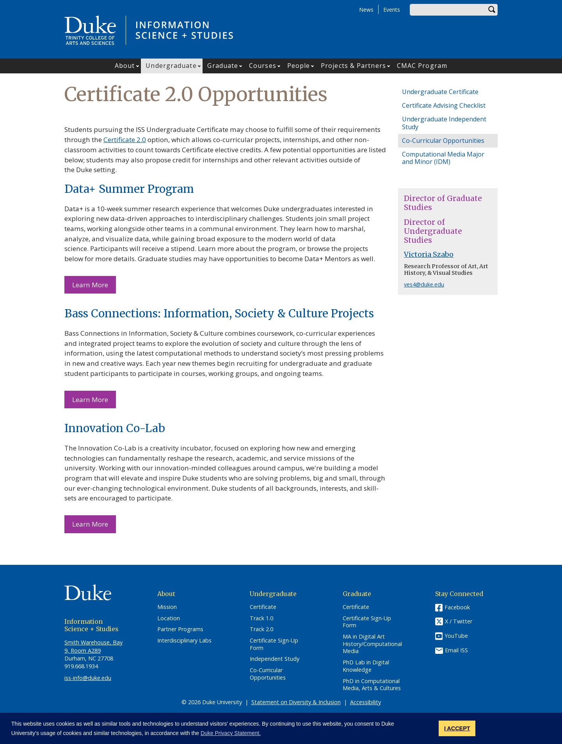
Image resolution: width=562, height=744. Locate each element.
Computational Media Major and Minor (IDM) (443, 158)
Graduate (222, 65)
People (298, 65)
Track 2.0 (261, 629)
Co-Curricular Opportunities (443, 140)
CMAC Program (422, 65)
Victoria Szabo (429, 254)
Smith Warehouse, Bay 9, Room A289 (93, 646)
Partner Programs (180, 629)
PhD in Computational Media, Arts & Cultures (372, 685)
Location (168, 618)
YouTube (456, 635)
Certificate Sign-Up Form (274, 644)
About (125, 65)
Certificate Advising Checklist (444, 105)
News (366, 9)
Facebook (457, 607)
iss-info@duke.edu (87, 678)
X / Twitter (458, 621)
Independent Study (274, 658)
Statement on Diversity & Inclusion (296, 702)
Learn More (90, 284)
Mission (167, 607)
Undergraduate (171, 65)
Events (391, 9)
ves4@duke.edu (424, 284)
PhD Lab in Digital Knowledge (366, 666)
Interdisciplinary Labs (184, 640)
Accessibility (365, 702)
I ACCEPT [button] (457, 728)
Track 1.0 (261, 618)
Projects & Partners (353, 65)
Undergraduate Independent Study (444, 123)
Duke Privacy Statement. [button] (231, 733)
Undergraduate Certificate (440, 91)
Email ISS (456, 650)
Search (492, 10)
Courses (262, 65)
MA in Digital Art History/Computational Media (372, 644)
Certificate (263, 607)
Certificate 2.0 (124, 139)
